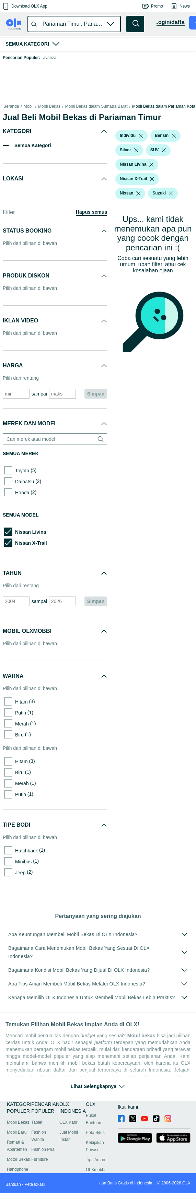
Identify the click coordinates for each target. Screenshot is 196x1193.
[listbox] (140, 135)
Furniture (39, 1159)
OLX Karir (68, 1122)
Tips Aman (95, 1159)
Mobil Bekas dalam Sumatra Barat (96, 106)
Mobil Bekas (49, 106)
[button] (24, 6)
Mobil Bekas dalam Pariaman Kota (163, 106)
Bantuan (13, 1184)
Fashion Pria (42, 1149)
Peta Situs (95, 1132)
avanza (49, 57)
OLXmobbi (95, 1169)
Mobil (29, 106)
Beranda (11, 106)
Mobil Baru (16, 1132)
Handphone (17, 1169)
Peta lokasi (34, 1184)
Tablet (36, 1122)
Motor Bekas (18, 1159)
